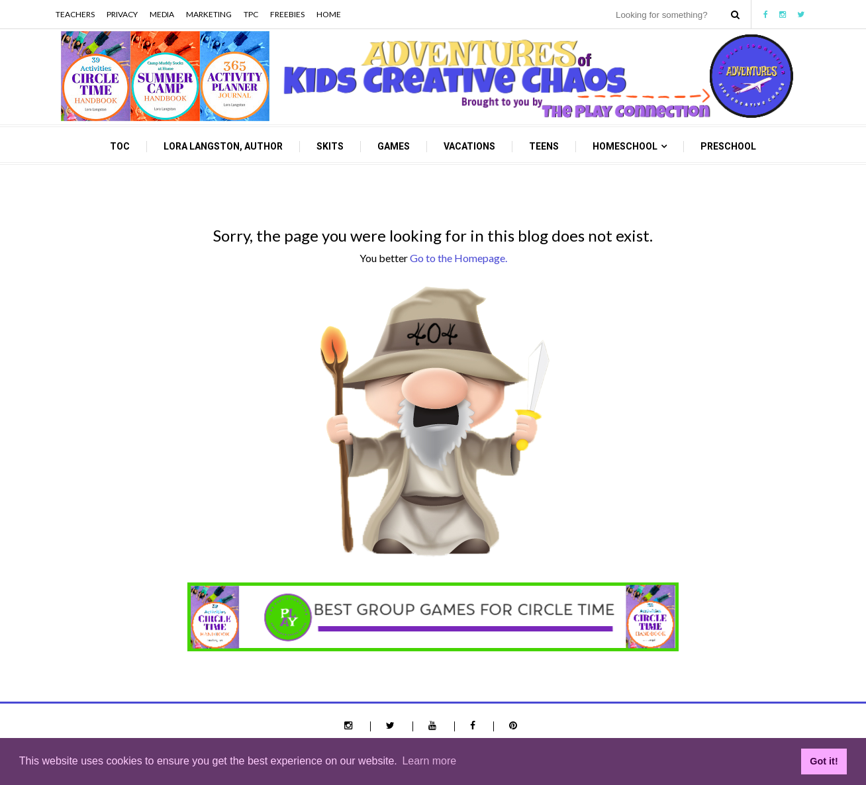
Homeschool (625, 146)
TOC (120, 146)
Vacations (469, 146)
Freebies (287, 14)
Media (162, 14)
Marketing (209, 14)
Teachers (75, 14)
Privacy (122, 14)
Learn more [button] (429, 760)
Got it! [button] (824, 761)
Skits (330, 146)
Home (328, 14)
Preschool (728, 146)
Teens (544, 146)
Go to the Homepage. (458, 258)
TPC (251, 14)
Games (393, 146)
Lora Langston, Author (223, 146)
